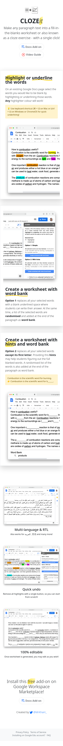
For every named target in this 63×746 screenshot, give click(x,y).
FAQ (49, 735)
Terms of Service (38, 732)
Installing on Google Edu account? (28, 735)
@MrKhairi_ (38, 712)
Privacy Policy (22, 732)
